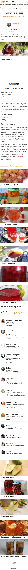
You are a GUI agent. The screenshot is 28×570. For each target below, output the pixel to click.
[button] (26, 1)
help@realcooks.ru (14, 568)
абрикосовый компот (20, 156)
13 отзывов (14, 29)
